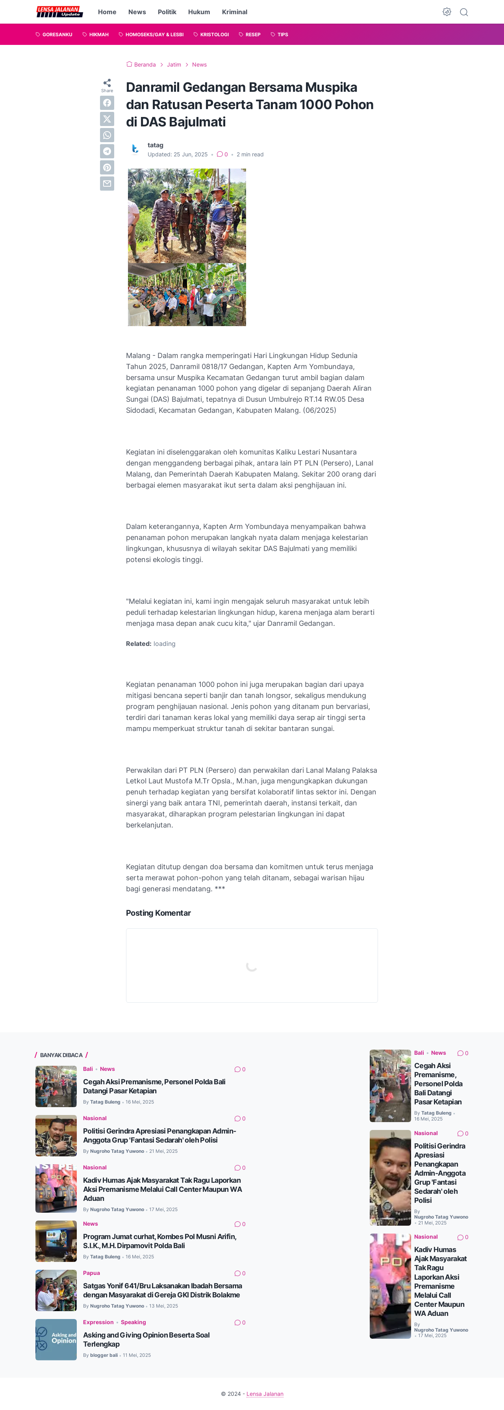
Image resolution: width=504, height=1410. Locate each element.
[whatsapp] (107, 135)
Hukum (199, 12)
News (137, 12)
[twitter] (107, 119)
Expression (98, 1322)
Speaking (133, 1322)
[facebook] (107, 103)
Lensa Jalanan (265, 1393)
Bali (88, 1068)
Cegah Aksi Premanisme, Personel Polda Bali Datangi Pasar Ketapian (438, 1083)
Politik (167, 12)
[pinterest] (107, 167)
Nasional (95, 1118)
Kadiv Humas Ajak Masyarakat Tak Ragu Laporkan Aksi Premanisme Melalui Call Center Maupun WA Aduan (162, 1189)
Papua (91, 1272)
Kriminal (234, 12)
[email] (107, 183)
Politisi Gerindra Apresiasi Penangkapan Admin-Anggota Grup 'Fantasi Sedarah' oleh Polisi (439, 1173)
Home (107, 12)
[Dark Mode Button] (447, 12)
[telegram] (107, 151)
